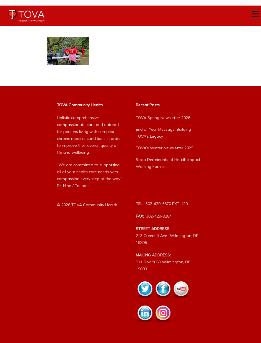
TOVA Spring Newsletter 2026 (163, 117)
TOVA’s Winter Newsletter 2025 (164, 147)
